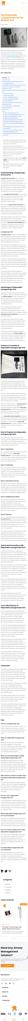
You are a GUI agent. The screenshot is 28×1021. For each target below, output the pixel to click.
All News (6, 884)
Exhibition (7, 890)
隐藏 (9, 77)
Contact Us (7, 965)
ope (20, 56)
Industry (6, 893)
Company (7, 887)
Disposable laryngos (12, 56)
